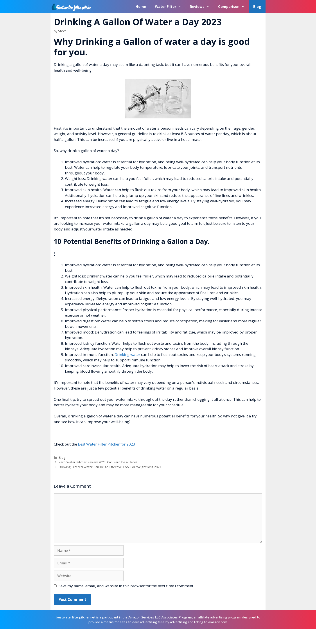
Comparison (233, 6)
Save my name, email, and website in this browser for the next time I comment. (126, 585)
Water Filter (170, 6)
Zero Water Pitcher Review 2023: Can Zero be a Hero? (98, 462)
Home (141, 6)
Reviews (202, 6)
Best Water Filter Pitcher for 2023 (106, 444)
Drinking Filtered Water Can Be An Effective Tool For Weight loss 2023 (110, 467)
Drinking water (127, 354)
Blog (257, 6)
